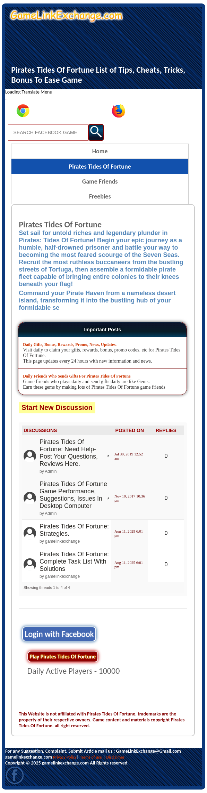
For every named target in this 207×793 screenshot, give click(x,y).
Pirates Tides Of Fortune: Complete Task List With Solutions (74, 561)
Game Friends (100, 181)
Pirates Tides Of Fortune (100, 166)
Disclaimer (115, 757)
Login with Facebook (59, 634)
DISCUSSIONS (40, 430)
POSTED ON (129, 430)
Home (100, 151)
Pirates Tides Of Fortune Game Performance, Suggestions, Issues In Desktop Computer (73, 494)
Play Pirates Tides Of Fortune (63, 656)
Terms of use (91, 757)
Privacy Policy (65, 757)
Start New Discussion (57, 407)
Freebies (100, 196)
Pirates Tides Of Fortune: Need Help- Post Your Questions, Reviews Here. (69, 452)
